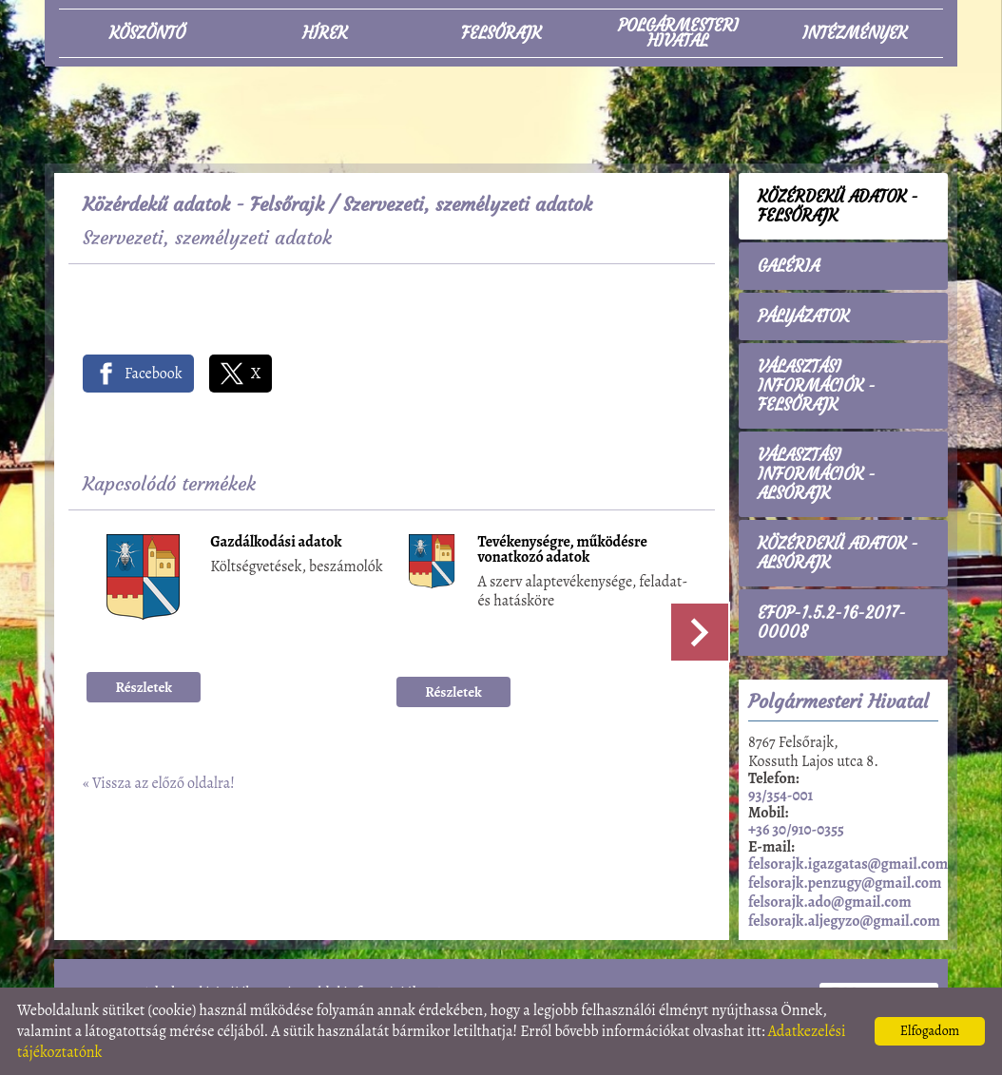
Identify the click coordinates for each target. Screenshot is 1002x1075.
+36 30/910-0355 (796, 829)
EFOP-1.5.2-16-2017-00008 (832, 623)
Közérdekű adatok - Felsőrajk (203, 204)
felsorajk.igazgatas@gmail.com (848, 864)
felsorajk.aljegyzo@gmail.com (844, 921)
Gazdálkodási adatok (275, 543)
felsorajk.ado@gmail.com (830, 902)
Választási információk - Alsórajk (817, 474)
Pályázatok (803, 316)
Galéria (788, 266)
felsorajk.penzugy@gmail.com (844, 883)
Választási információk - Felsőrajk (817, 385)
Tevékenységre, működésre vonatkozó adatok (562, 550)
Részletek (144, 687)
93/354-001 (780, 795)
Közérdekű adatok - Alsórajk (838, 553)
